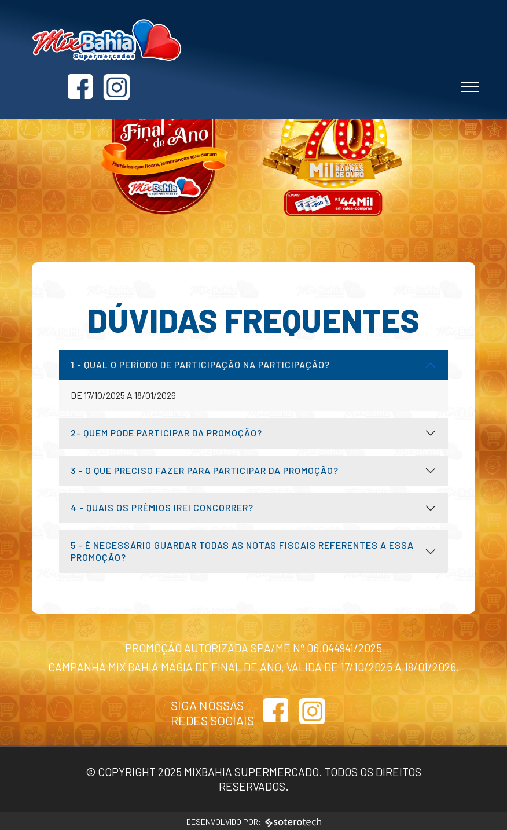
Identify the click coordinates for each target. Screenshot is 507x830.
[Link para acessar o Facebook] (424, 47)
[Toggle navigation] (470, 80)
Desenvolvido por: (253, 822)
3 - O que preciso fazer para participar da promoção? (205, 470)
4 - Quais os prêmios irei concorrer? (162, 507)
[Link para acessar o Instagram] (460, 47)
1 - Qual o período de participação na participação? (200, 364)
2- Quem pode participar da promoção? (166, 432)
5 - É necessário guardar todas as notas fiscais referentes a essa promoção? (242, 551)
